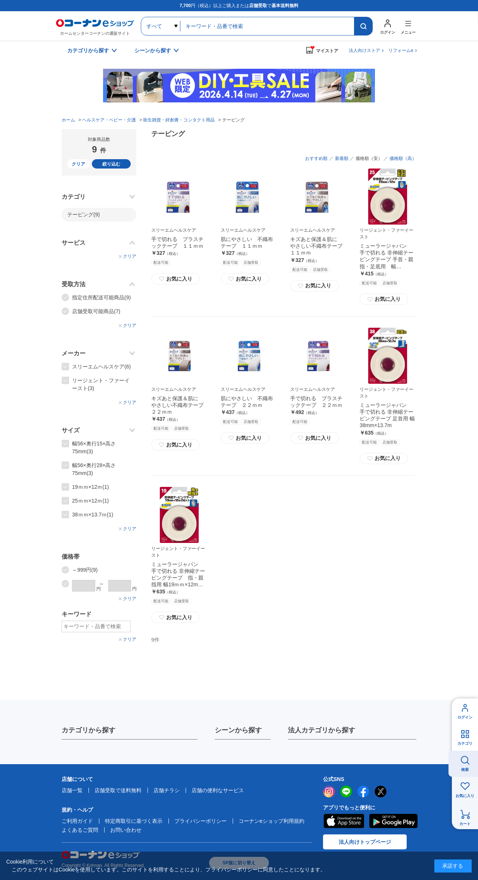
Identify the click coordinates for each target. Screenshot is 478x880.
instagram (329, 791)
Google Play (393, 821)
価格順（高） (402, 158)
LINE (346, 791)
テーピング (83, 214)
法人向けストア (364, 50)
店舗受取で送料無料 (118, 790)
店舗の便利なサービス (218, 790)
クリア (78, 164)
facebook (363, 791)
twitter (381, 791)
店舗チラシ (166, 790)
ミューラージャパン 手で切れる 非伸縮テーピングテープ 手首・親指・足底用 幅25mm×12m (386, 259)
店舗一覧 (72, 790)
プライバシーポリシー (200, 821)
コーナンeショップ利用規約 (271, 821)
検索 (465, 770)
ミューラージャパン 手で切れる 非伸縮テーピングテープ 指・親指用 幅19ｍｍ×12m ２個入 (178, 578)
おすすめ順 (316, 158)
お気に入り (175, 278)
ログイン (464, 717)
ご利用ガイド (77, 821)
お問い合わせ (126, 830)
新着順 (341, 158)
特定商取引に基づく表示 (133, 821)
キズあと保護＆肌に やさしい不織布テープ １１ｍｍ (319, 246)
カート (465, 824)
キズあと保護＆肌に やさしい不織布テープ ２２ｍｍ (180, 405)
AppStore (343, 821)
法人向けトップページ (365, 842)
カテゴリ (464, 743)
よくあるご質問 (80, 830)
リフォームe (400, 50)
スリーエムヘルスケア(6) (101, 367)
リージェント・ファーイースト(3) (101, 384)
